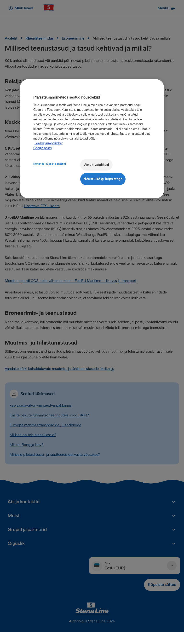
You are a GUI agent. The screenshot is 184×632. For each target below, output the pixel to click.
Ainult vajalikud (96, 165)
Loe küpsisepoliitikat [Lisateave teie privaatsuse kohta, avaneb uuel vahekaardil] (48, 143)
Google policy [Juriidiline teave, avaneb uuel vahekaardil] (42, 148)
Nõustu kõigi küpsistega (102, 179)
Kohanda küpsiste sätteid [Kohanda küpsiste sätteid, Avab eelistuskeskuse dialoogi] (49, 163)
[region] (92, 138)
